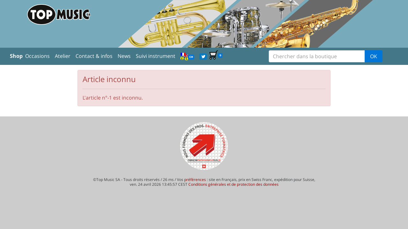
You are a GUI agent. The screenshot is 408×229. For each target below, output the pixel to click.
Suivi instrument (155, 55)
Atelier (62, 55)
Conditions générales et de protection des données (233, 184)
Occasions (37, 55)
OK (373, 56)
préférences (195, 179)
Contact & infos (94, 55)
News (124, 55)
